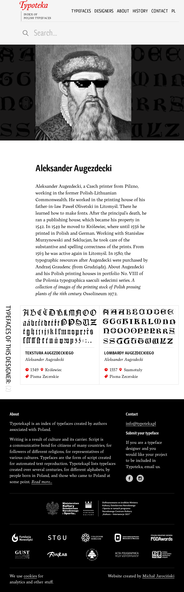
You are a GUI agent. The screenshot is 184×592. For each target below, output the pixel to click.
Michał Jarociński (158, 575)
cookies (30, 575)
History (140, 11)
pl (174, 11)
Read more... (41, 481)
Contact (159, 11)
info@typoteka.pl (141, 423)
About (123, 11)
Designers (104, 11)
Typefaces (81, 11)
